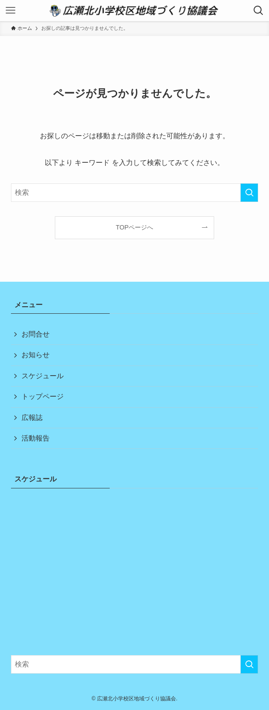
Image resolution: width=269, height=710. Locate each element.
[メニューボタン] (10, 10)
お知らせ (36, 355)
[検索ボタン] (258, 10)
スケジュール (43, 376)
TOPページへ (134, 227)
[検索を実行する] (249, 192)
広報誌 (32, 417)
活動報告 (36, 438)
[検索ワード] (134, 192)
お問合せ (36, 334)
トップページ (43, 396)
